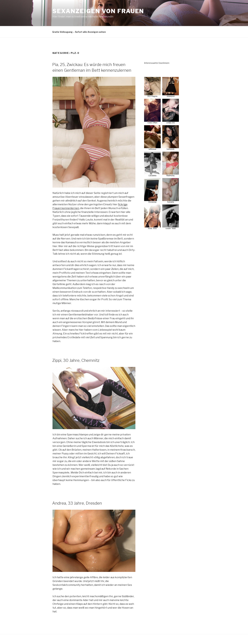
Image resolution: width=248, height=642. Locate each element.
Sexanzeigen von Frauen (98, 11)
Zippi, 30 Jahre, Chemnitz (75, 360)
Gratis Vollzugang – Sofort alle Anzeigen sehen (79, 32)
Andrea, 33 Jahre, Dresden (77, 503)
